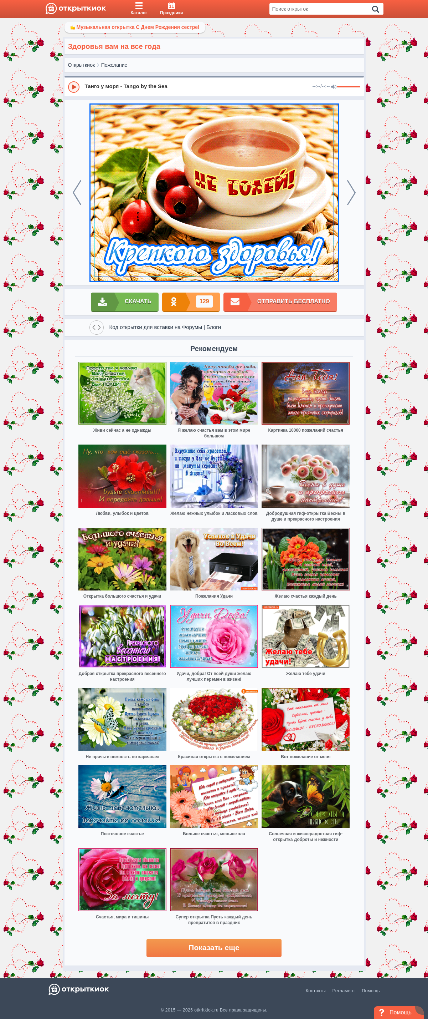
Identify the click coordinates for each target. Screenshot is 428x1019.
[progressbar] (348, 87)
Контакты (316, 990)
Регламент (343, 990)
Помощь (371, 990)
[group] (214, 86)
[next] (351, 192)
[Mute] (333, 87)
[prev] (77, 192)
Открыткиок (81, 65)
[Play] (73, 87)
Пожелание (114, 65)
